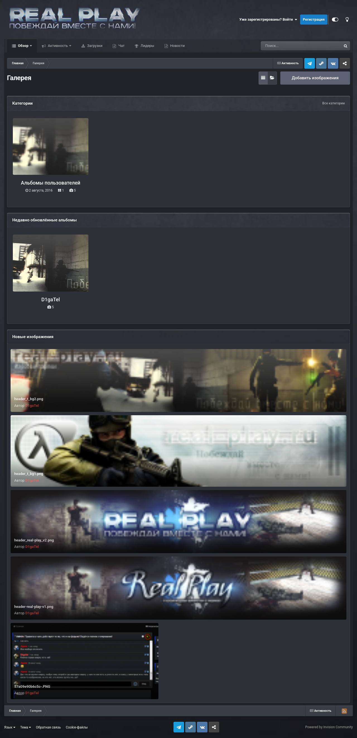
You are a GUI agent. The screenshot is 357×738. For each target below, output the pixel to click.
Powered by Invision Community (329, 727)
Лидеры (147, 46)
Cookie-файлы (77, 727)
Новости (177, 46)
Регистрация (314, 19)
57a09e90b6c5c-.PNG (32, 686)
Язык (9, 727)
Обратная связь (48, 727)
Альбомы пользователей (50, 183)
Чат (120, 46)
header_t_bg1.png (28, 474)
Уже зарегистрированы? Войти (268, 20)
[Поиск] (291, 45)
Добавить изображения (315, 77)
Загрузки (94, 46)
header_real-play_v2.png (34, 540)
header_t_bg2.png (28, 399)
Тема (25, 727)
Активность (58, 46)
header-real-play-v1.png (33, 607)
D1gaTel (50, 299)
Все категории (333, 103)
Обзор (23, 46)
